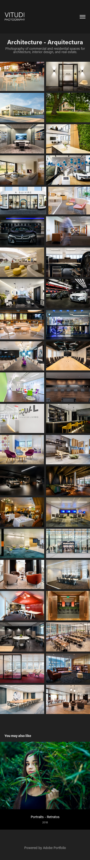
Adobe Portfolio (54, 847)
